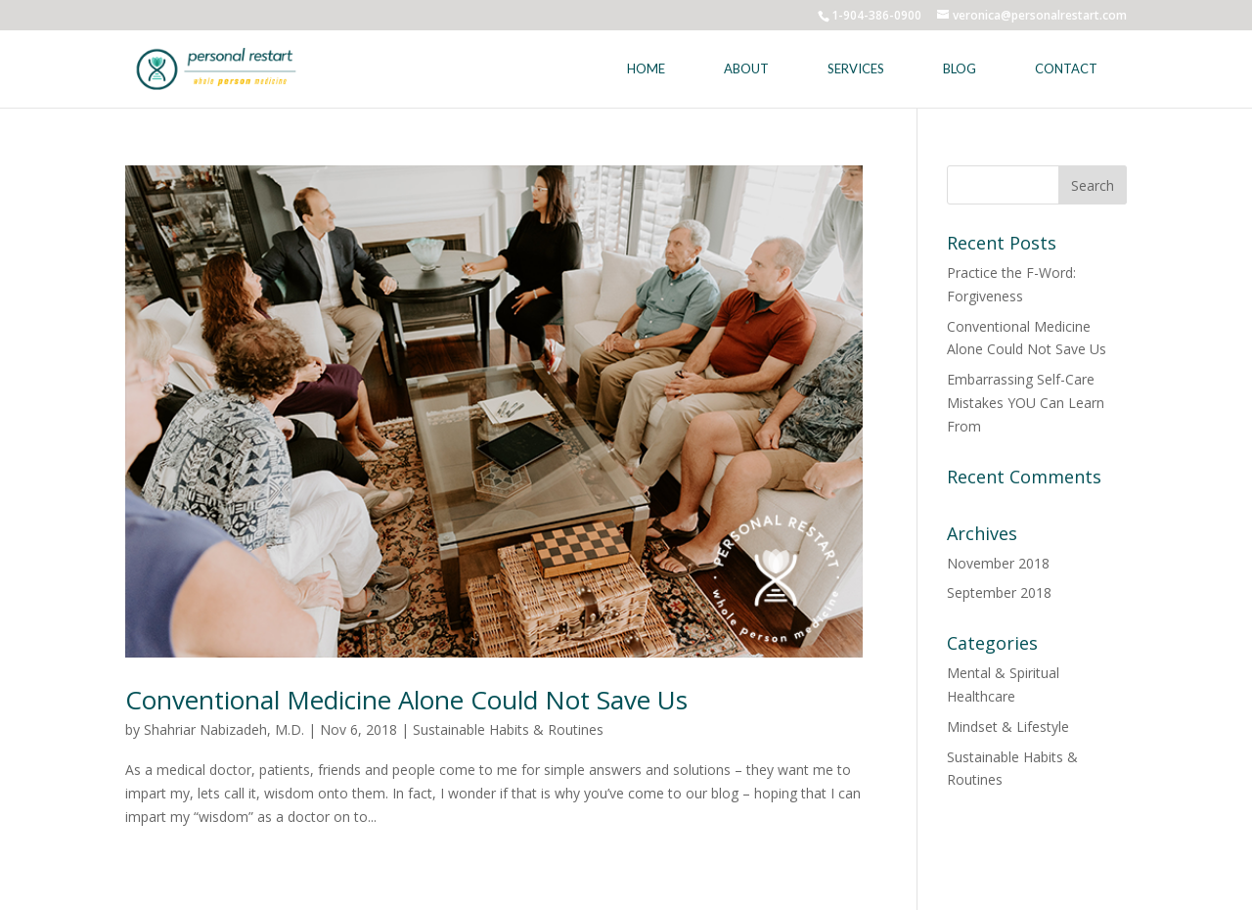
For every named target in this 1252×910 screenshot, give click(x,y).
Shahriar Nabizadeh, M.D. (224, 729)
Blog (959, 68)
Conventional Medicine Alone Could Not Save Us (406, 699)
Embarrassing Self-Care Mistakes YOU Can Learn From (1025, 402)
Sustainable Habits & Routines (508, 729)
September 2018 (999, 592)
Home (646, 68)
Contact (1066, 68)
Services (855, 68)
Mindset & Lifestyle (1008, 726)
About (746, 68)
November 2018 (998, 563)
